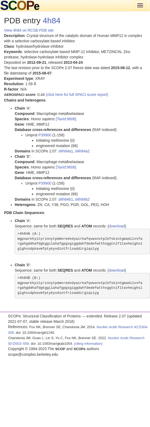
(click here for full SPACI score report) (77, 94)
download (117, 226)
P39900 (44, 135)
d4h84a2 (82, 151)
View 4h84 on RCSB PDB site (29, 30)
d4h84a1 (65, 151)
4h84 (52, 20)
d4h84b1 (65, 199)
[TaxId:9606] (66, 119)
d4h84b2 (82, 199)
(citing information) (88, 344)
